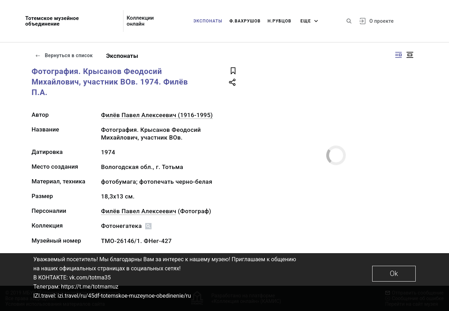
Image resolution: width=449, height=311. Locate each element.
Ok (394, 273)
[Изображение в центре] (409, 54)
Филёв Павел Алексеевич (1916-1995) (157, 115)
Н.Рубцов (279, 21)
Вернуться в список (64, 55)
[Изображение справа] (398, 54)
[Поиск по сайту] (349, 21)
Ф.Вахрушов (245, 21)
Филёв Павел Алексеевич (138, 211)
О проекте (381, 21)
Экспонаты (207, 21)
